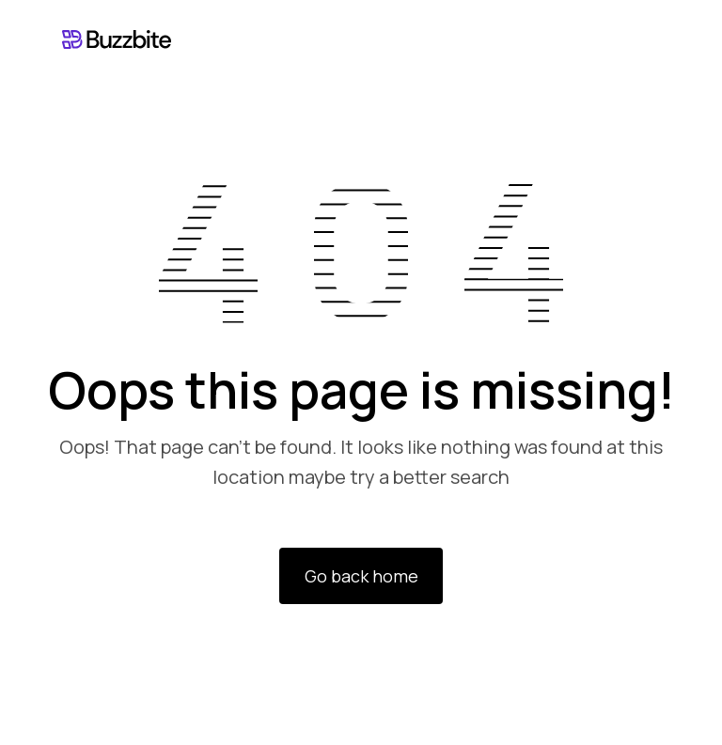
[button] (644, 39)
